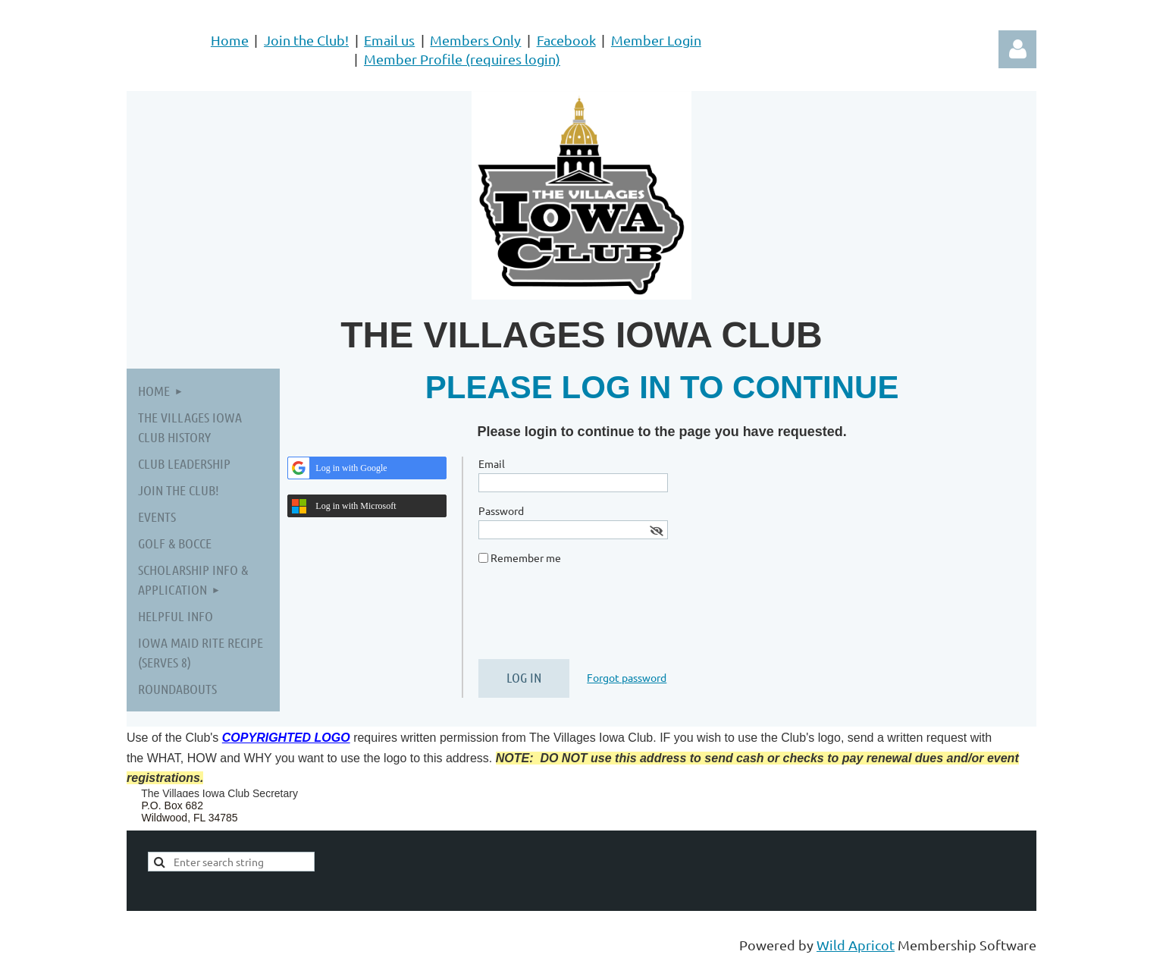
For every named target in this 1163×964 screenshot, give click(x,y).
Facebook (566, 40)
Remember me (526, 557)
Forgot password (626, 677)
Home (230, 40)
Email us (389, 40)
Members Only (475, 40)
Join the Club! (306, 40)
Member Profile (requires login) (462, 59)
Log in (1017, 49)
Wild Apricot (856, 945)
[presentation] (593, 618)
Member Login (656, 40)
